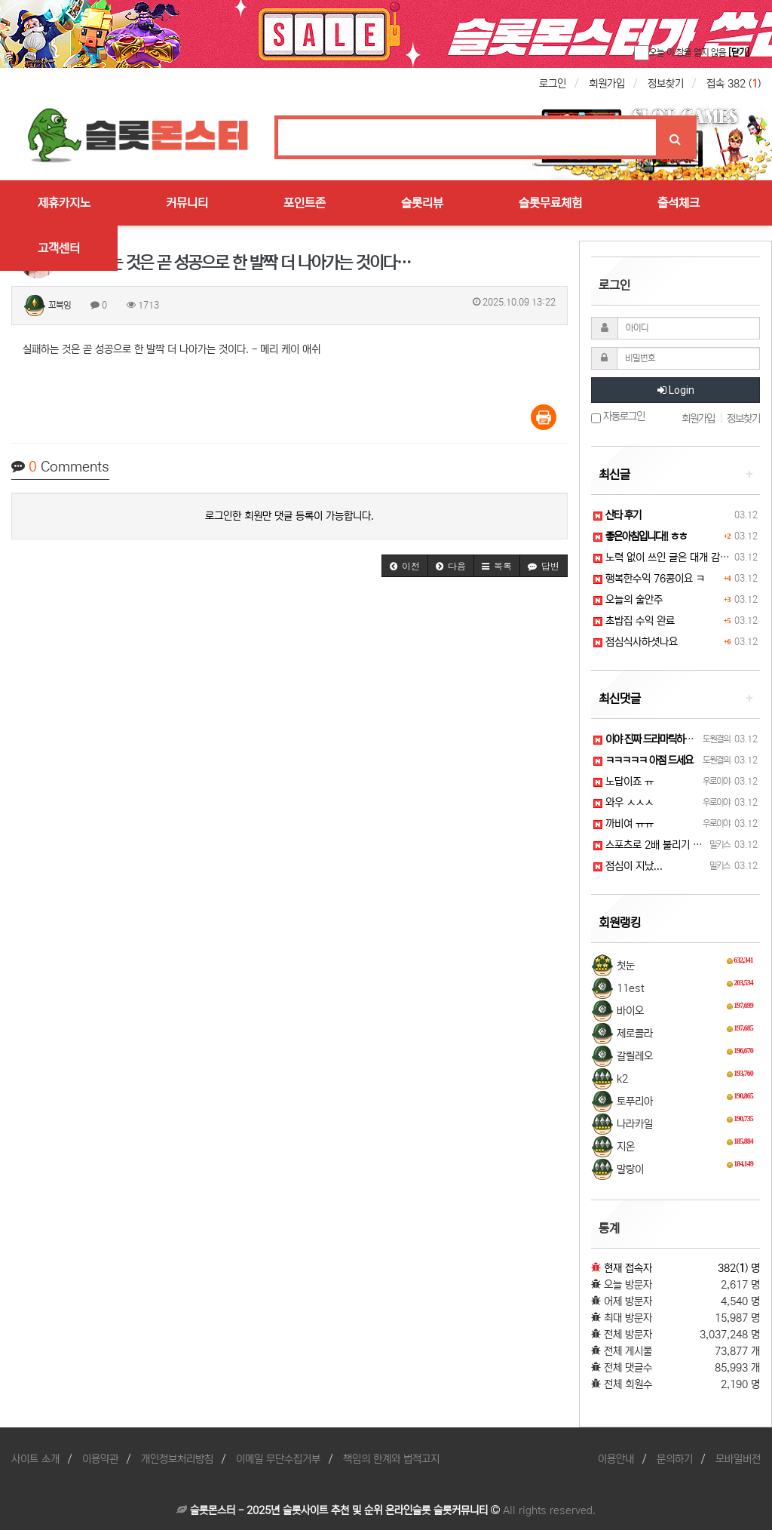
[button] (404, 566)
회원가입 (607, 84)
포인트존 (304, 203)
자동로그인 (618, 416)
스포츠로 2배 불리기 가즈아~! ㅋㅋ (672, 845)
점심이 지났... (628, 866)
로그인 (552, 84)
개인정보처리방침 (177, 1459)
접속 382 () (733, 84)
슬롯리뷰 (422, 203)
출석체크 (678, 203)
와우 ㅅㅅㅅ (623, 803)
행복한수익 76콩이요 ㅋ (649, 579)
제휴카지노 (64, 203)
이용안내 (616, 1459)
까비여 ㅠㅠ (623, 824)
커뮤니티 (187, 203)
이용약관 (100, 1459)
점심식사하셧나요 (635, 642)
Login (675, 390)
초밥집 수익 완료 (634, 621)
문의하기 (675, 1459)
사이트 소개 (35, 1459)
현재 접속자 (628, 1268)
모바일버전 (738, 1459)
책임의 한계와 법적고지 (391, 1459)
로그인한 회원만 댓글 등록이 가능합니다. (289, 516)
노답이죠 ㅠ (623, 782)
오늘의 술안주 (628, 600)
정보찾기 (666, 84)
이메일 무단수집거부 (278, 1459)
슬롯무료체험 (550, 203)
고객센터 (59, 248)
